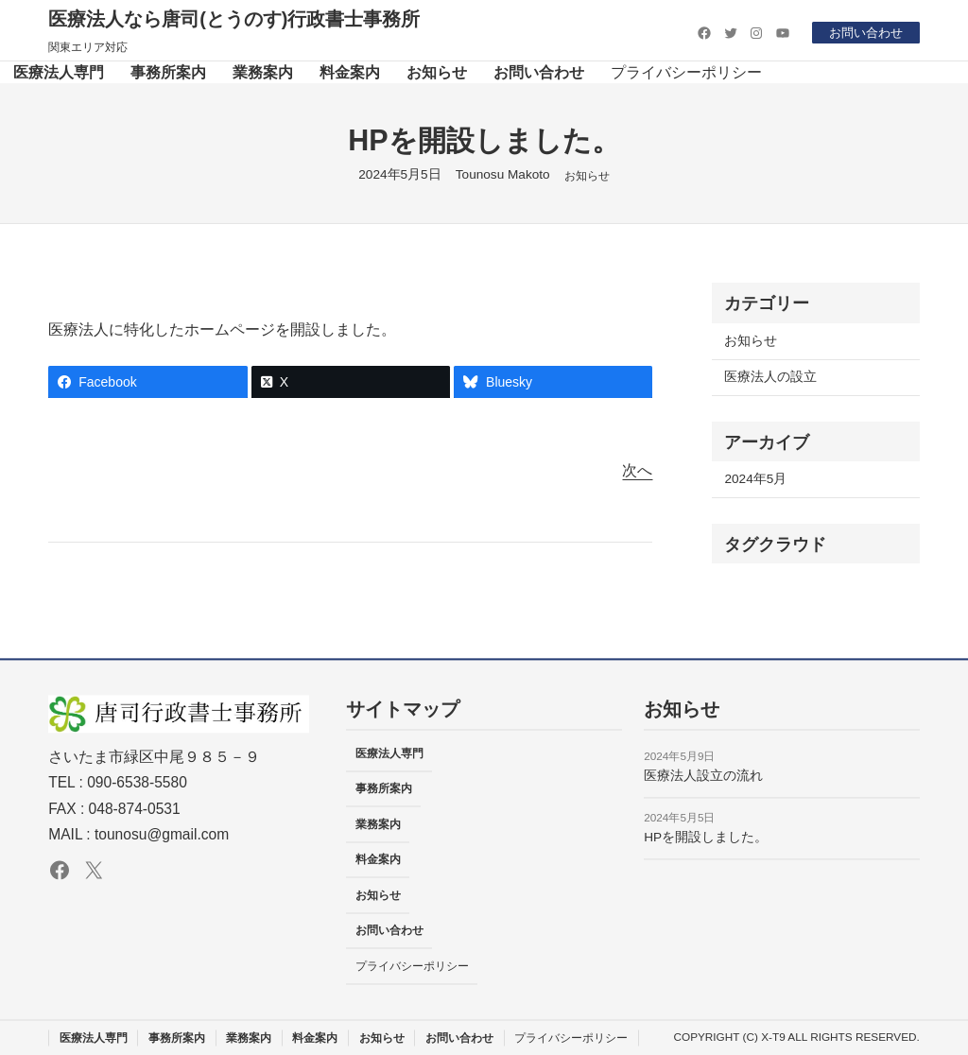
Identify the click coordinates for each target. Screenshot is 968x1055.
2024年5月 (755, 479)
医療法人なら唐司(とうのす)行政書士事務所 (234, 19)
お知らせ (587, 175)
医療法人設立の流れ (703, 776)
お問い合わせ (863, 33)
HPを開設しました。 (706, 837)
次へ (637, 470)
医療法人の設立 (770, 377)
